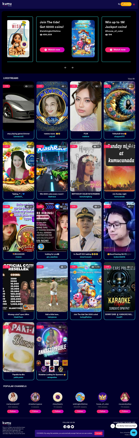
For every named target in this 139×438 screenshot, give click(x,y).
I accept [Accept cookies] (98, 433)
